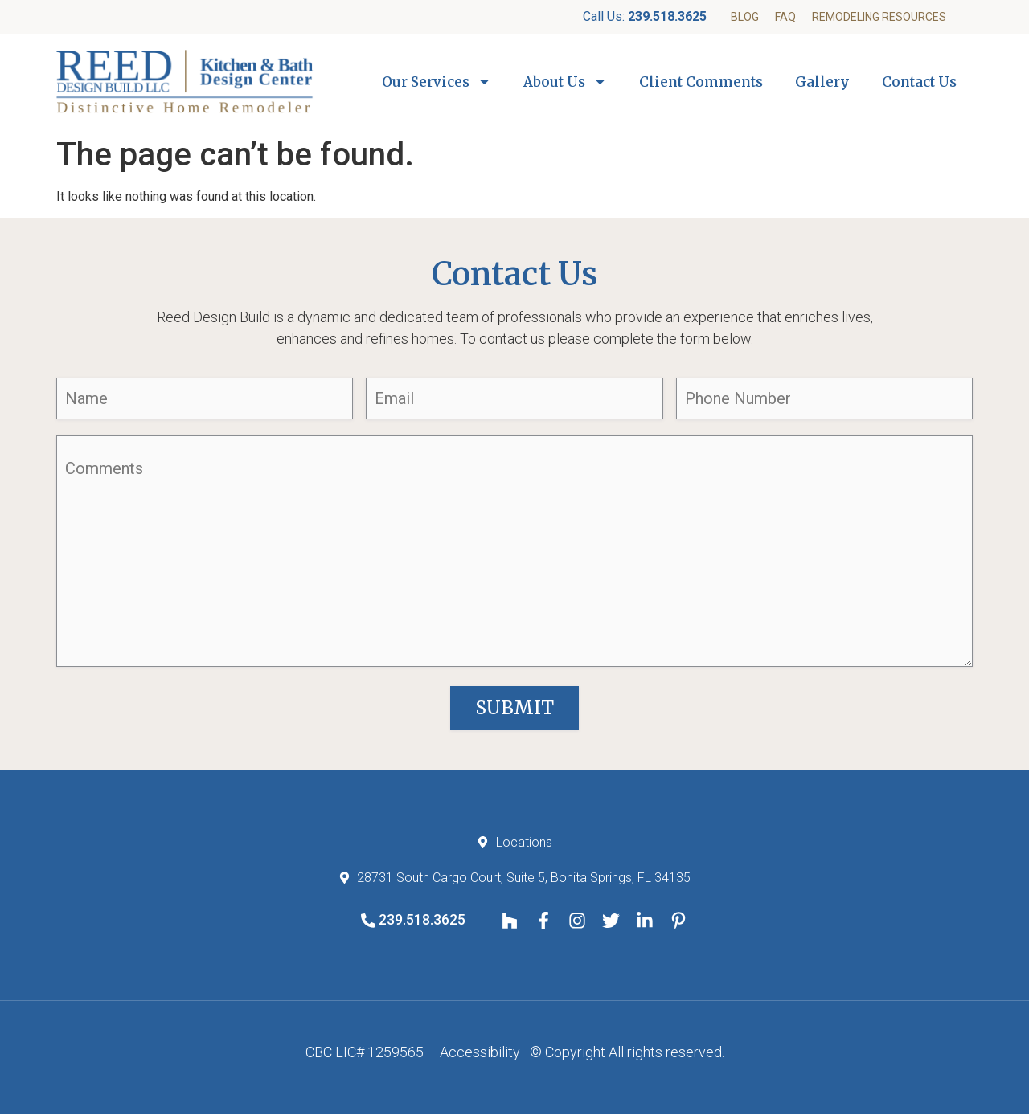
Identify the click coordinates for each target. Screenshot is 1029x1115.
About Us (565, 81)
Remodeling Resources (879, 16)
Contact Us (919, 82)
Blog (745, 16)
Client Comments (701, 82)
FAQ (785, 16)
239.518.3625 (667, 16)
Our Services (436, 81)
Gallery (822, 82)
